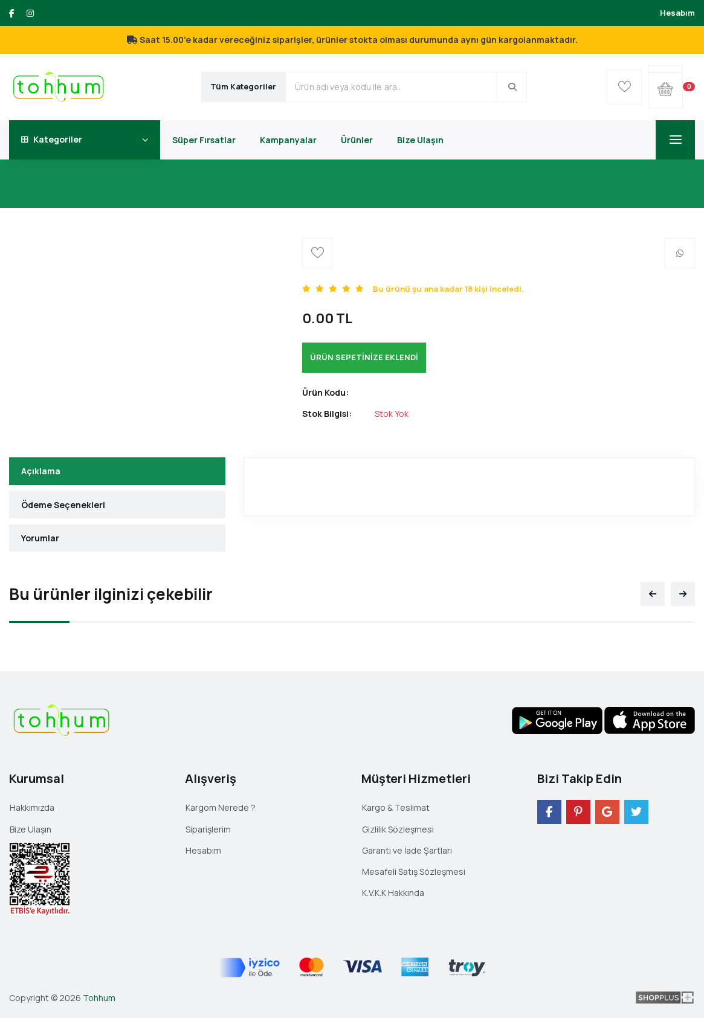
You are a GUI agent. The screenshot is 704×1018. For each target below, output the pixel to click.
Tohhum (99, 998)
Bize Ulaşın (420, 140)
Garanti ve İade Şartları (407, 850)
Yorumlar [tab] (40, 538)
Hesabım (677, 12)
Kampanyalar (288, 140)
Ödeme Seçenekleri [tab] (63, 505)
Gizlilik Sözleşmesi (398, 829)
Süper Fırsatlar (204, 140)
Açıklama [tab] (40, 471)
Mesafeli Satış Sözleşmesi (413, 871)
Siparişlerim (208, 829)
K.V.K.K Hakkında (393, 892)
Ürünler (357, 140)
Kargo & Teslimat (396, 807)
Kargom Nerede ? (221, 807)
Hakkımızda (32, 807)
